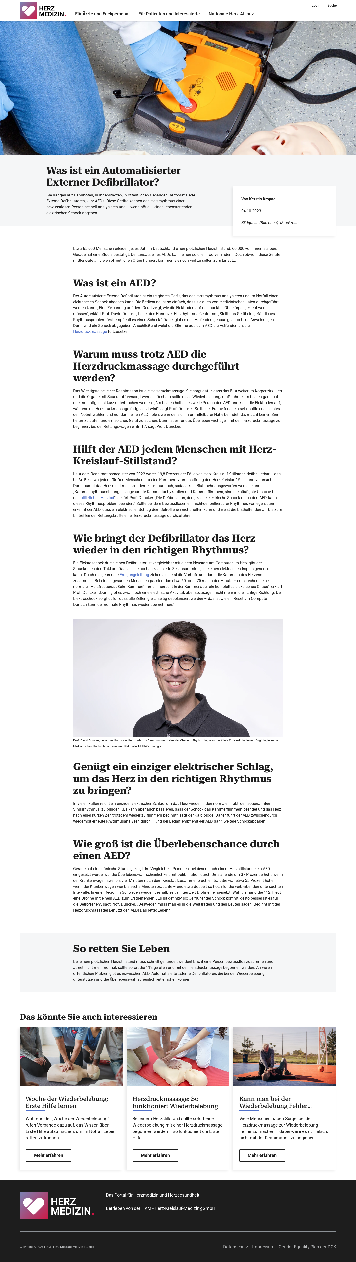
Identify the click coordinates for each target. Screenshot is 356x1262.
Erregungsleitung (134, 574)
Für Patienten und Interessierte (169, 13)
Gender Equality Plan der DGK (307, 1246)
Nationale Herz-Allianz (231, 13)
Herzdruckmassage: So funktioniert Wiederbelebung (175, 1102)
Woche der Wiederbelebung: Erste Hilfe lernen (67, 1102)
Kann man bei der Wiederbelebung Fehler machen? (273, 1102)
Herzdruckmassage (90, 331)
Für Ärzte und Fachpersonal (102, 13)
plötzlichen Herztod (97, 497)
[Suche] (332, 5)
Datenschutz (235, 1246)
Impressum (263, 1246)
